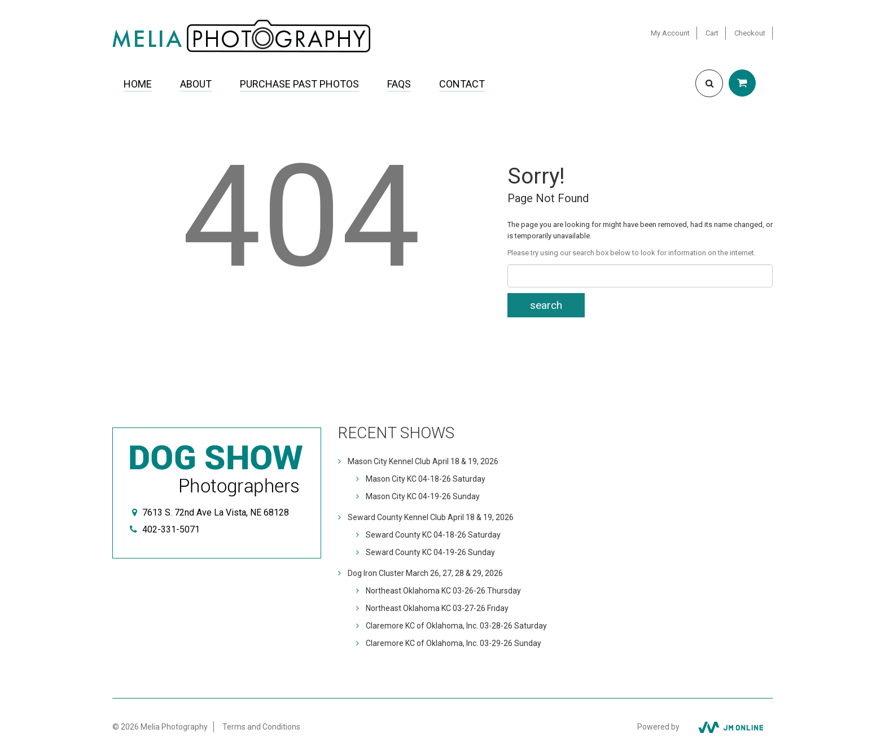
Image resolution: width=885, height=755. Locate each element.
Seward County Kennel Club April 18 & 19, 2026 (431, 517)
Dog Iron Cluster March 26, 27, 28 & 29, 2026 (425, 573)
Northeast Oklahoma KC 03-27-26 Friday (437, 608)
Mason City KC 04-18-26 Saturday (425, 478)
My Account (670, 33)
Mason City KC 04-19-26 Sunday (423, 496)
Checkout (749, 33)
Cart (712, 33)
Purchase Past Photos (299, 84)
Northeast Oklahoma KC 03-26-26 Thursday (443, 590)
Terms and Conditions (261, 726)
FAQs (399, 84)
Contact (462, 84)
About (196, 84)
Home (138, 84)
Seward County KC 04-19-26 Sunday (430, 552)
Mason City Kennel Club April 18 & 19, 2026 (423, 461)
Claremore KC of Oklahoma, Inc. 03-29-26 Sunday (453, 643)
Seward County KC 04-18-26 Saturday (433, 534)
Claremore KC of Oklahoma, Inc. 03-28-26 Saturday (456, 625)
